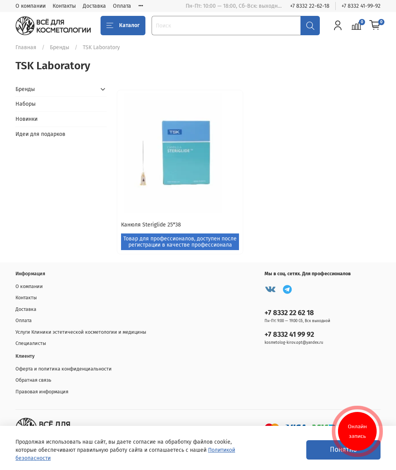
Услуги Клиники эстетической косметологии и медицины (80, 332)
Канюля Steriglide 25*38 (151, 224)
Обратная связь (33, 380)
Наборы (25, 104)
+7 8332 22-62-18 (309, 6)
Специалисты (30, 343)
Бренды (59, 47)
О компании (30, 6)
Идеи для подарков (40, 134)
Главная (25, 47)
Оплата (122, 6)
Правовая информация (41, 392)
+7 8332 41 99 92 (289, 334)
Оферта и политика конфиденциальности (63, 369)
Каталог (123, 25)
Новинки (26, 119)
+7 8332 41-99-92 (361, 6)
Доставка (94, 6)
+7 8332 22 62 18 (289, 313)
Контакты (64, 6)
